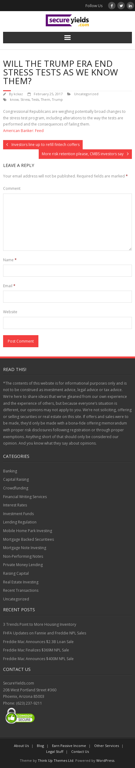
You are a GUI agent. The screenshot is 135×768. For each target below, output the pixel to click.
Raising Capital (16, 573)
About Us (21, 745)
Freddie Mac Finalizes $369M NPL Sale (36, 650)
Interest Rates (15, 505)
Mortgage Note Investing (24, 547)
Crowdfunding (15, 488)
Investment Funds (18, 513)
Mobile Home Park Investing (27, 530)
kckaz (18, 94)
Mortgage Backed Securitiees (28, 539)
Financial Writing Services (25, 496)
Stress (25, 99)
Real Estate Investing (20, 582)
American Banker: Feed (23, 130)
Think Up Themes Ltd (55, 760)
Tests (35, 99)
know (14, 99)
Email (9, 285)
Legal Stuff (54, 751)
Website (10, 311)
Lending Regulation (20, 522)
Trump (57, 99)
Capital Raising (16, 479)
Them (45, 99)
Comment (11, 188)
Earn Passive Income (69, 745)
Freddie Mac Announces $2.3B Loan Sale (38, 641)
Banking (10, 471)
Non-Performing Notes (23, 556)
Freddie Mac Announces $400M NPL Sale (38, 658)
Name (10, 259)
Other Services (106, 745)
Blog (40, 745)
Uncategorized (86, 94)
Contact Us (80, 751)
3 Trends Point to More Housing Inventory (39, 624)
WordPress (105, 760)
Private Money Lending (23, 564)
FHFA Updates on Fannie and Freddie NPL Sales (44, 633)
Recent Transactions (20, 590)
